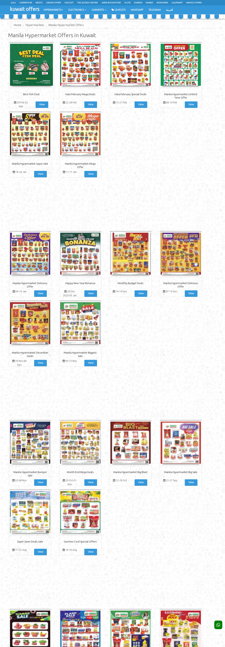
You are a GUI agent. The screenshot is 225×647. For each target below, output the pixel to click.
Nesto (39, 2)
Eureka (138, 2)
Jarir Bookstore (111, 2)
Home (17, 25)
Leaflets (118, 9)
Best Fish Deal (25, 94)
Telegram (155, 9)
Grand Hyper (53, 2)
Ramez (149, 2)
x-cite (127, 2)
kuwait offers (24, 9)
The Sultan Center (87, 2)
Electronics (77, 9)
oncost (69, 2)
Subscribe (191, 588)
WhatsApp (137, 9)
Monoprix (162, 2)
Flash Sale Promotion (60, 452)
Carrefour (25, 2)
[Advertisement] (112, 136)
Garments (99, 9)
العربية (169, 9)
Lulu (13, 2)
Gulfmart (177, 2)
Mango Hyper (194, 2)
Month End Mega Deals (60, 333)
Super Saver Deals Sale (165, 333)
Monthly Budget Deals (95, 213)
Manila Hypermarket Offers (66, 25)
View (34, 104)
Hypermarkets (53, 9)
